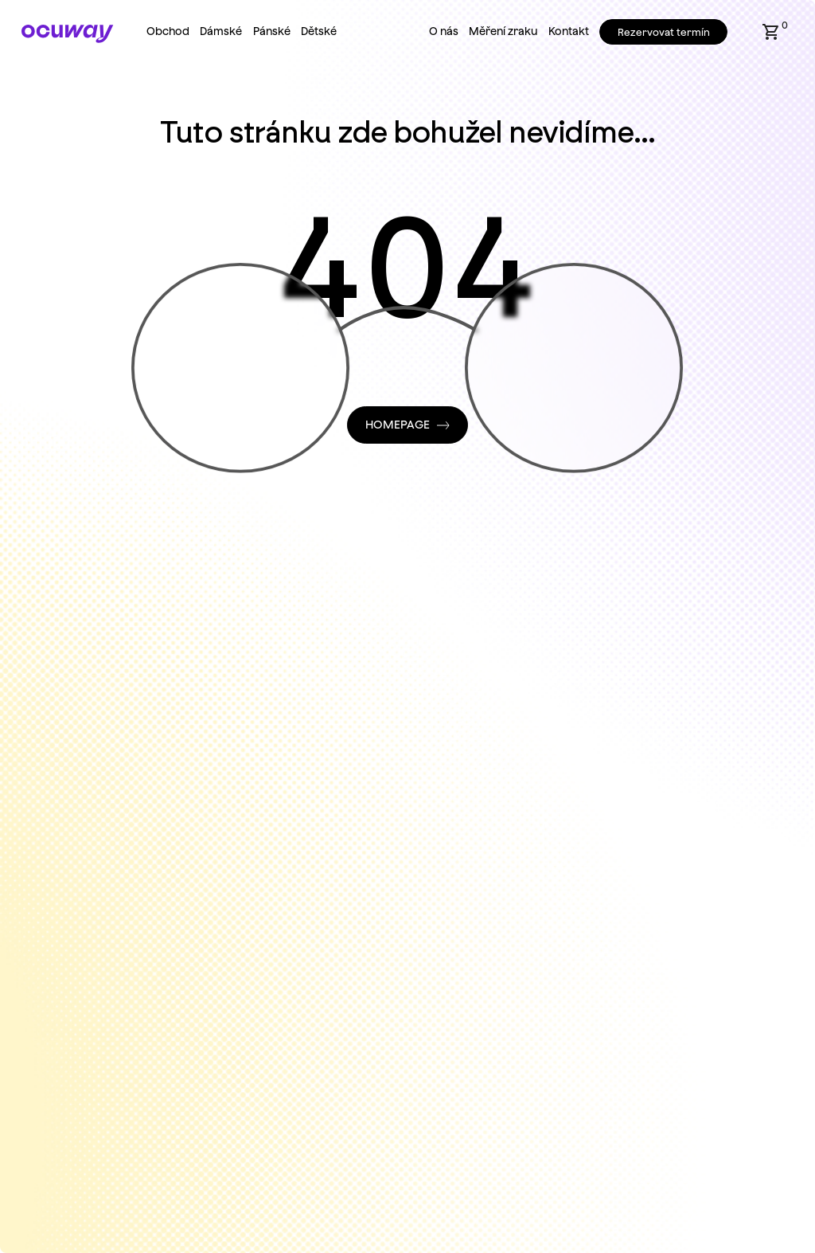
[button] (771, 32)
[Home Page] (67, 34)
